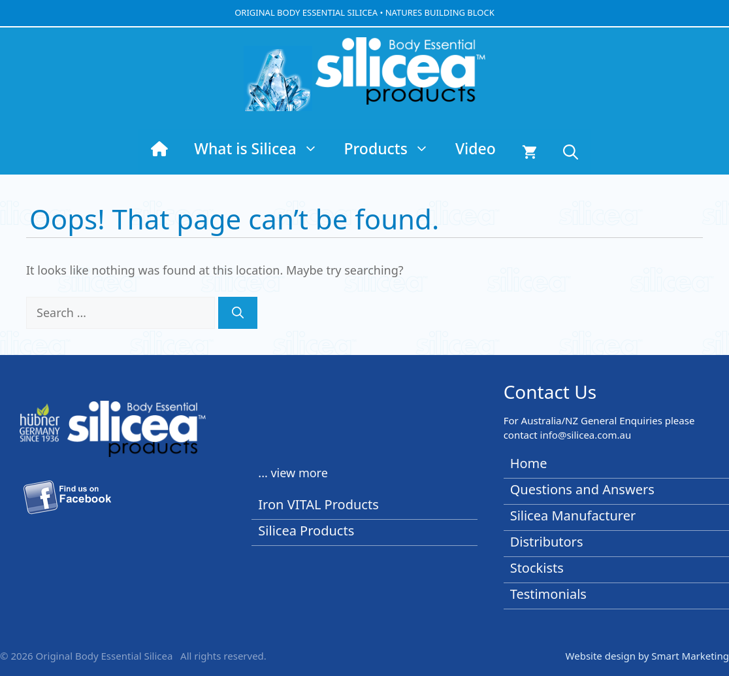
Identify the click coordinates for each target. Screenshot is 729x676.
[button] (570, 151)
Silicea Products (306, 530)
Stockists (537, 568)
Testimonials (548, 594)
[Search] (237, 313)
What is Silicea (262, 148)
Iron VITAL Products (318, 504)
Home (528, 463)
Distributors (546, 541)
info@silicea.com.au (586, 434)
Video (475, 148)
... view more (293, 473)
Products (393, 148)
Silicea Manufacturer (573, 515)
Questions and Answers (582, 489)
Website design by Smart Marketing (647, 655)
